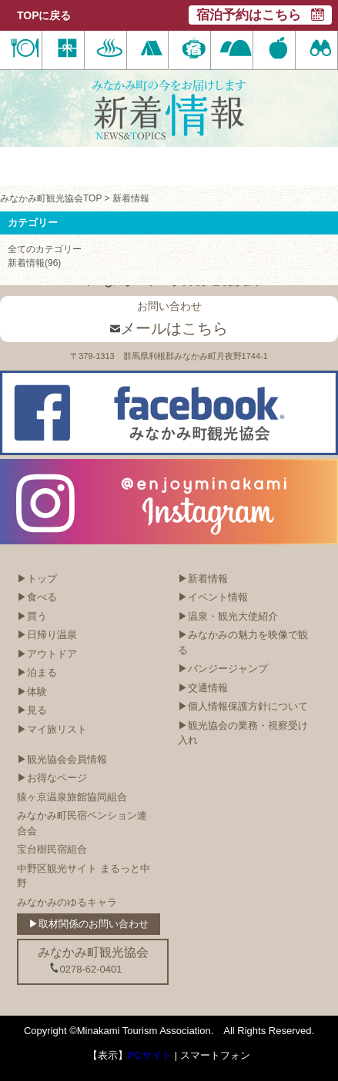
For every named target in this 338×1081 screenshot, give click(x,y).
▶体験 (32, 691)
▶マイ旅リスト (52, 729)
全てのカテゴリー (45, 249)
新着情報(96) (34, 263)
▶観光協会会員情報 (62, 759)
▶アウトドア (47, 654)
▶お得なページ (52, 777)
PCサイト (150, 1055)
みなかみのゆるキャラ (67, 902)
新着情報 (130, 198)
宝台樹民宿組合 (52, 849)
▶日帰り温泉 (47, 634)
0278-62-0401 (85, 969)
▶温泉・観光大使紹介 (228, 616)
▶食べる (37, 597)
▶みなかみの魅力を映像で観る (243, 642)
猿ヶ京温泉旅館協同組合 (72, 797)
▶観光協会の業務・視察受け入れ (243, 733)
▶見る (32, 710)
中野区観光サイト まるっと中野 (83, 876)
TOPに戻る (44, 15)
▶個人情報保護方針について (243, 706)
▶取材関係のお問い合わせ (88, 924)
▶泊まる (37, 672)
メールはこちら (169, 328)
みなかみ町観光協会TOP (51, 198)
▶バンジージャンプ (223, 668)
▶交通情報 (203, 688)
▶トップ (37, 578)
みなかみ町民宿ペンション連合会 (82, 823)
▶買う (32, 616)
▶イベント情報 (213, 597)
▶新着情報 (203, 578)
